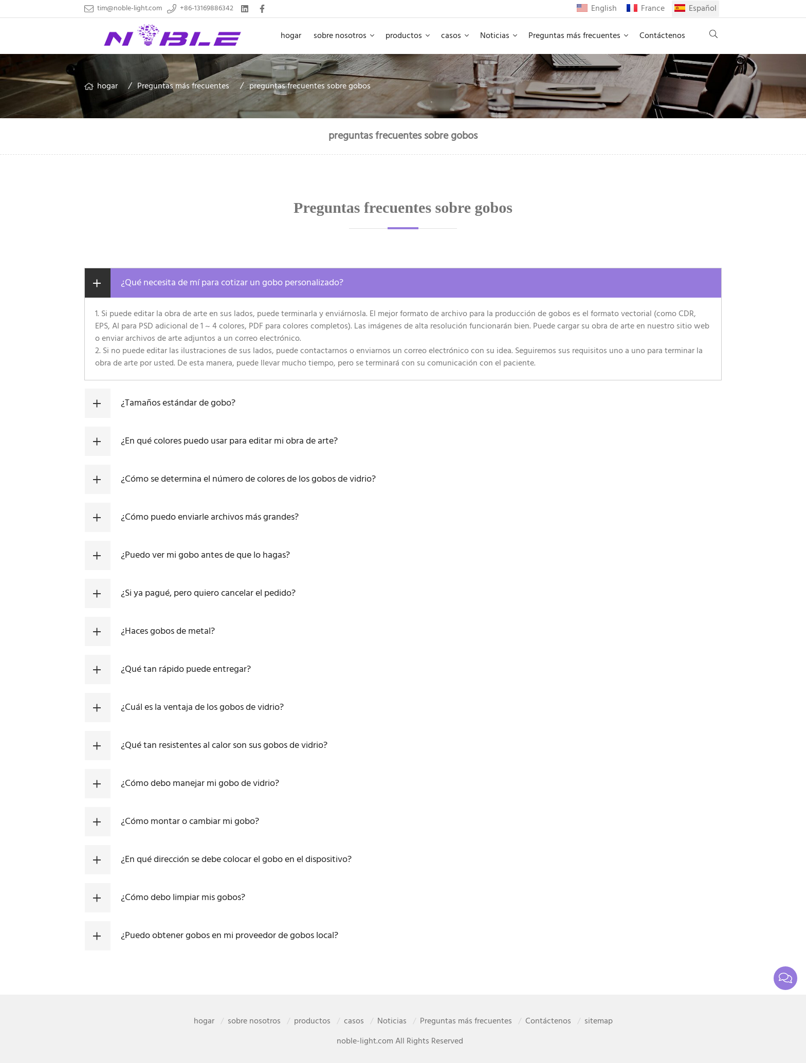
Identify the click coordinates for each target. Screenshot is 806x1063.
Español (703, 8)
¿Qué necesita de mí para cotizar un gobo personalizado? (232, 283)
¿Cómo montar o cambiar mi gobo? (190, 821)
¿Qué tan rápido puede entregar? (186, 669)
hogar (291, 36)
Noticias (494, 36)
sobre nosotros (340, 36)
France (653, 8)
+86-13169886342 (206, 8)
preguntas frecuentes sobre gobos (310, 86)
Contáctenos (662, 36)
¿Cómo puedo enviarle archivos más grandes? (210, 517)
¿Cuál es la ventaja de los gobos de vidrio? (202, 707)
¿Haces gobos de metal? (168, 631)
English (604, 8)
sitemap (598, 1021)
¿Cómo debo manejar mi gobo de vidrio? (200, 783)
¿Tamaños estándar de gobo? (178, 403)
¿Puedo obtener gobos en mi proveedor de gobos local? (229, 935)
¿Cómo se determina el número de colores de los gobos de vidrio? (248, 479)
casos (451, 36)
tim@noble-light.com (129, 8)
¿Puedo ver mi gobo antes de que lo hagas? (205, 555)
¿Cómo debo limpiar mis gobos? (183, 897)
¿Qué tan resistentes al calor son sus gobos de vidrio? (224, 745)
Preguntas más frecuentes (574, 36)
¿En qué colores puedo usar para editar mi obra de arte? (229, 441)
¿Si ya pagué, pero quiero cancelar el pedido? (208, 593)
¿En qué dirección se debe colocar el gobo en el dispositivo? (236, 859)
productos (404, 36)
